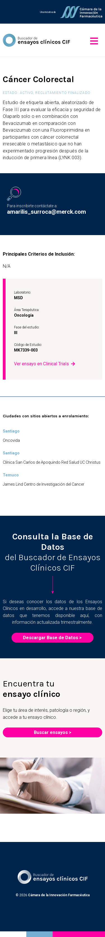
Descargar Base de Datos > (52, 637)
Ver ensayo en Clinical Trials (41, 363)
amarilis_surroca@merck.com (46, 211)
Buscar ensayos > (52, 732)
